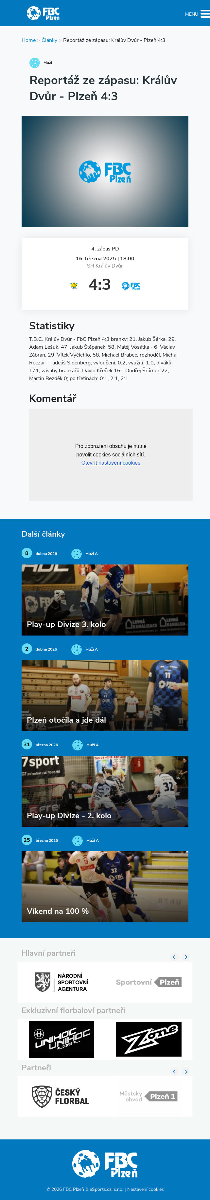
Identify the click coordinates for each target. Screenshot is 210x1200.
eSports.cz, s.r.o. (106, 1189)
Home (29, 40)
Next (186, 957)
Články (49, 40)
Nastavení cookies (145, 1189)
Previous (174, 957)
